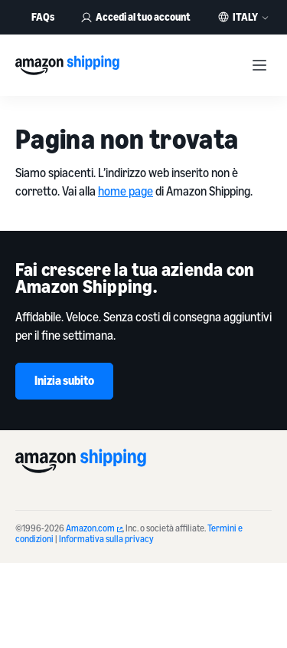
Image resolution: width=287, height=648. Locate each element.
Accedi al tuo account (135, 16)
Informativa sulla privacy (106, 538)
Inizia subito (64, 380)
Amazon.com (94, 528)
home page (125, 191)
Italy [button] (245, 17)
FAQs (42, 16)
